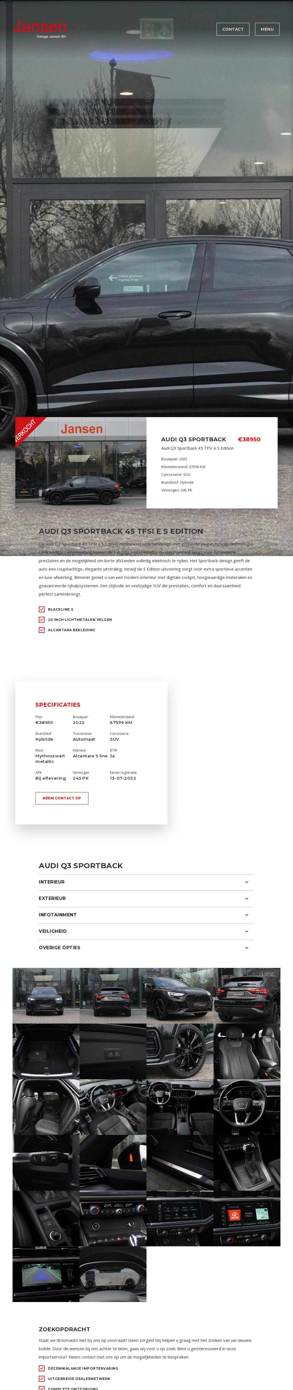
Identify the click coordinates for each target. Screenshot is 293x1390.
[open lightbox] (46, 996)
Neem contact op (62, 798)
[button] (146, 882)
